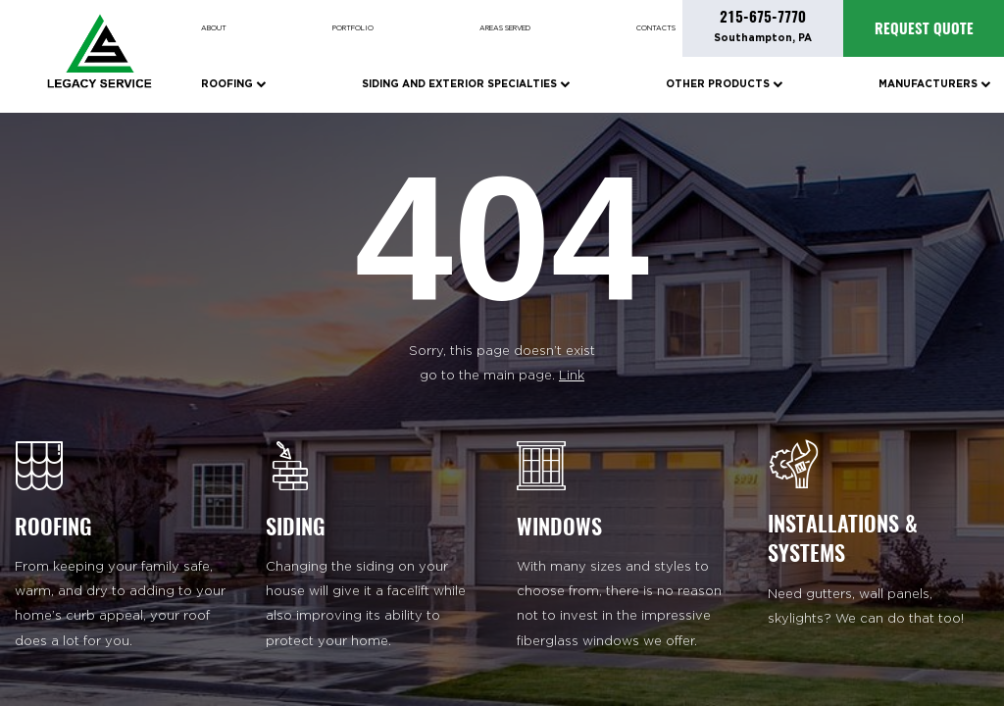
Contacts (656, 28)
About (213, 28)
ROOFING (53, 526)
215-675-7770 (763, 16)
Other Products (724, 83)
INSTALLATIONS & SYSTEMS (843, 538)
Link (571, 376)
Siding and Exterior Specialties (466, 83)
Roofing (233, 83)
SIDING (296, 526)
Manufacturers (934, 83)
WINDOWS (559, 526)
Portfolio (353, 28)
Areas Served (504, 28)
